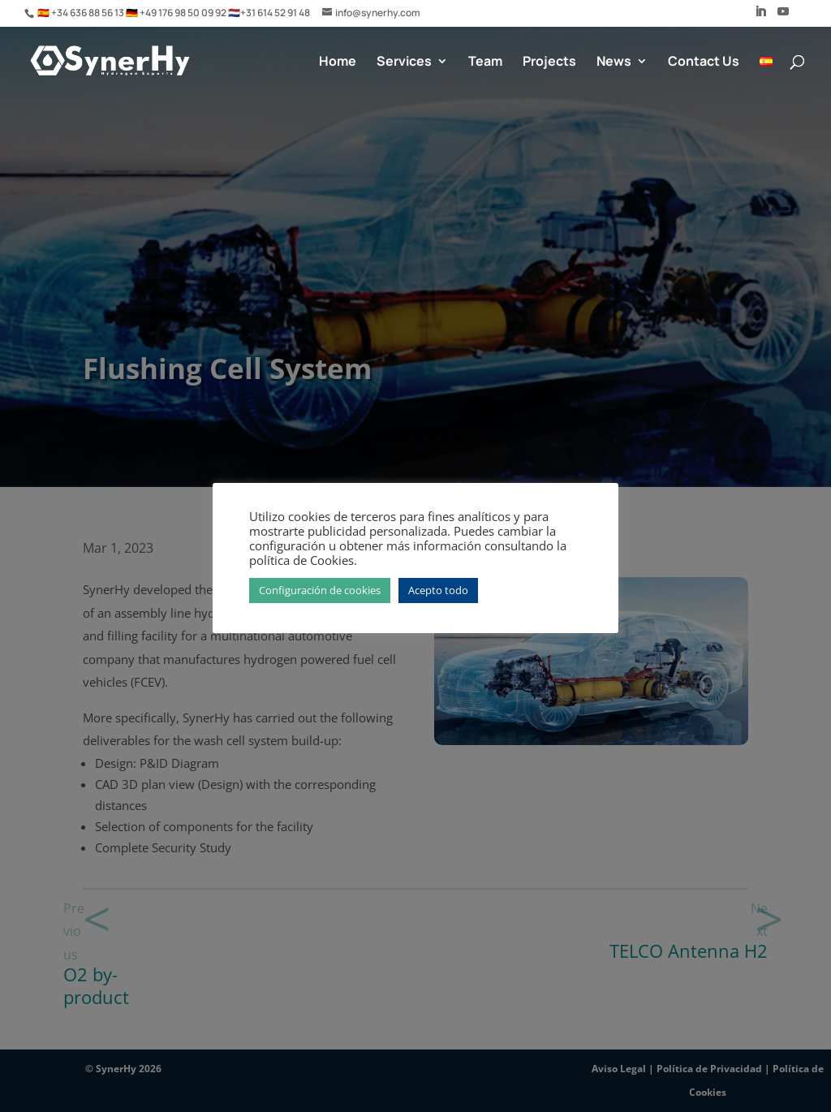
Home (337, 62)
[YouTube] (783, 16)
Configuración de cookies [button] (320, 590)
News (613, 62)
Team (485, 62)
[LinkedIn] (760, 16)
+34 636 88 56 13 (88, 12)
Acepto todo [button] (438, 590)
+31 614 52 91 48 (275, 12)
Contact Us (703, 62)
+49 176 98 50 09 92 (184, 12)
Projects (549, 62)
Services (404, 62)
